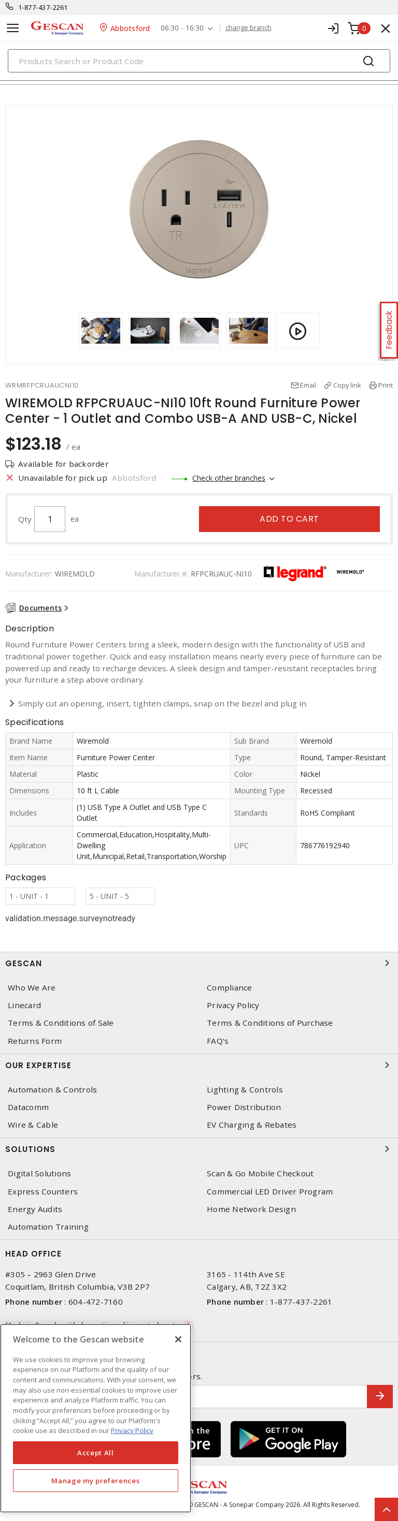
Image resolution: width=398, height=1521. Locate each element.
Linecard (24, 1005)
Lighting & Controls (245, 1090)
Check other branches (228, 478)
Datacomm (28, 1107)
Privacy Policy (233, 1005)
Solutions (199, 1149)
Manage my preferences (95, 1480)
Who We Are (32, 988)
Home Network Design (251, 1209)
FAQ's (218, 1041)
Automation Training (48, 1227)
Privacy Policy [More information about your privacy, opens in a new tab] (132, 1430)
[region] (95, 1418)
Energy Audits (35, 1209)
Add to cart (289, 519)
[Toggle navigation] (13, 28)
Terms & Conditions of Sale (61, 1023)
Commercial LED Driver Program (270, 1192)
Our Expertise (199, 1065)
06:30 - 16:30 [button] (182, 28)
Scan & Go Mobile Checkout (260, 1173)
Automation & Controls (52, 1090)
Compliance (229, 988)
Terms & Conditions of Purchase (270, 1023)
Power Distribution (244, 1107)
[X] (178, 1339)
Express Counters (43, 1192)
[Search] (199, 60)
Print (385, 385)
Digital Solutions (39, 1173)
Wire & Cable (33, 1125)
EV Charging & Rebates (251, 1125)
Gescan (199, 963)
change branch (248, 28)
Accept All (95, 1452)
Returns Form (35, 1041)
